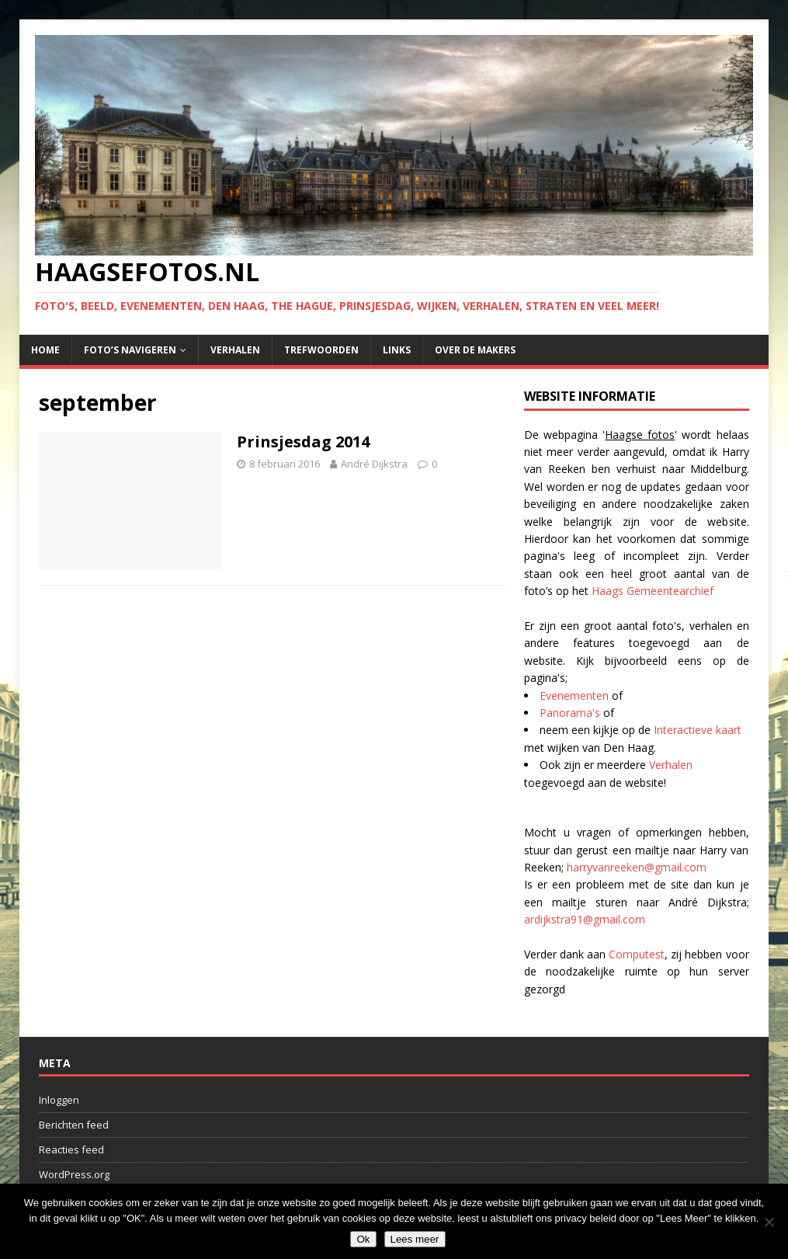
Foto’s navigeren (130, 349)
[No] (768, 1221)
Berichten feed (74, 1125)
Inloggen (59, 1100)
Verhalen (235, 349)
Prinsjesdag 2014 (303, 441)
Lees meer (415, 1239)
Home (45, 349)
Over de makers (475, 349)
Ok (363, 1239)
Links (397, 349)
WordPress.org (74, 1174)
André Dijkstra (374, 464)
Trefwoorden (321, 349)
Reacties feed (71, 1149)
